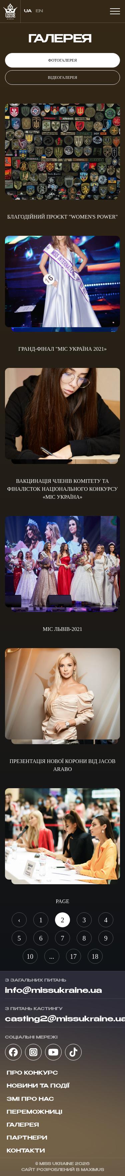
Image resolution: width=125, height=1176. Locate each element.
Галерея (23, 1125)
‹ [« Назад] (19, 920)
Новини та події (38, 1086)
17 (73, 956)
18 (95, 956)
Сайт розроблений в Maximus (62, 1170)
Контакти (26, 1151)
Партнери (27, 1138)
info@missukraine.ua (53, 991)
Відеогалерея (62, 77)
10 (30, 956)
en (39, 11)
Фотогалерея (62, 60)
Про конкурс (32, 1073)
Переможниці (34, 1112)
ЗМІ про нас (30, 1099)
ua (28, 11)
